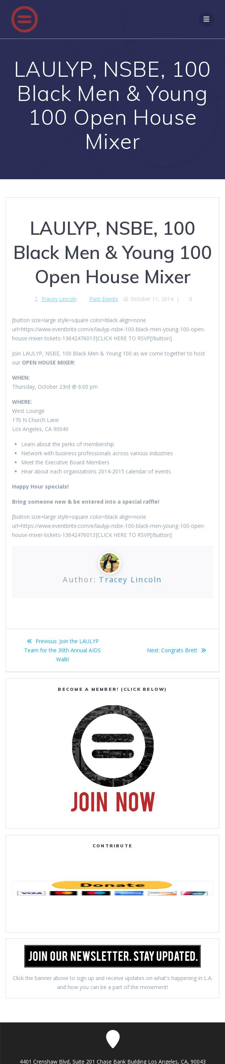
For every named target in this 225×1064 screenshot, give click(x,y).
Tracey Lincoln (59, 298)
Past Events (103, 298)
